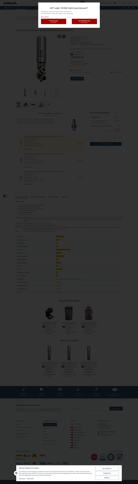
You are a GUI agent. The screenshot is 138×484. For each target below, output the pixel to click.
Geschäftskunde (84, 21)
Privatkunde (53, 21)
